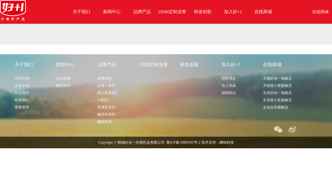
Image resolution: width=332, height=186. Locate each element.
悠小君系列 (106, 93)
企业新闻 (63, 78)
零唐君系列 (106, 107)
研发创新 (202, 11)
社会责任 (22, 93)
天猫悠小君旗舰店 (277, 86)
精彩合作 (63, 86)
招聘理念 (229, 78)
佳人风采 (229, 86)
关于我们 (81, 11)
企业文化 (22, 86)
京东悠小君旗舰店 (277, 100)
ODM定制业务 (172, 11)
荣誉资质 (22, 107)
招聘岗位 (229, 93)
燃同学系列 (106, 115)
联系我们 (22, 100)
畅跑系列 (104, 122)
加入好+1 (233, 11)
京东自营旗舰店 (275, 107)
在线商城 (263, 11)
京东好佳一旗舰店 (277, 93)
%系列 (102, 100)
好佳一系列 (106, 86)
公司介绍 (22, 78)
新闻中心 (112, 11)
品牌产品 (142, 11)
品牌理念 (104, 78)
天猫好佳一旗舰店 (277, 78)
